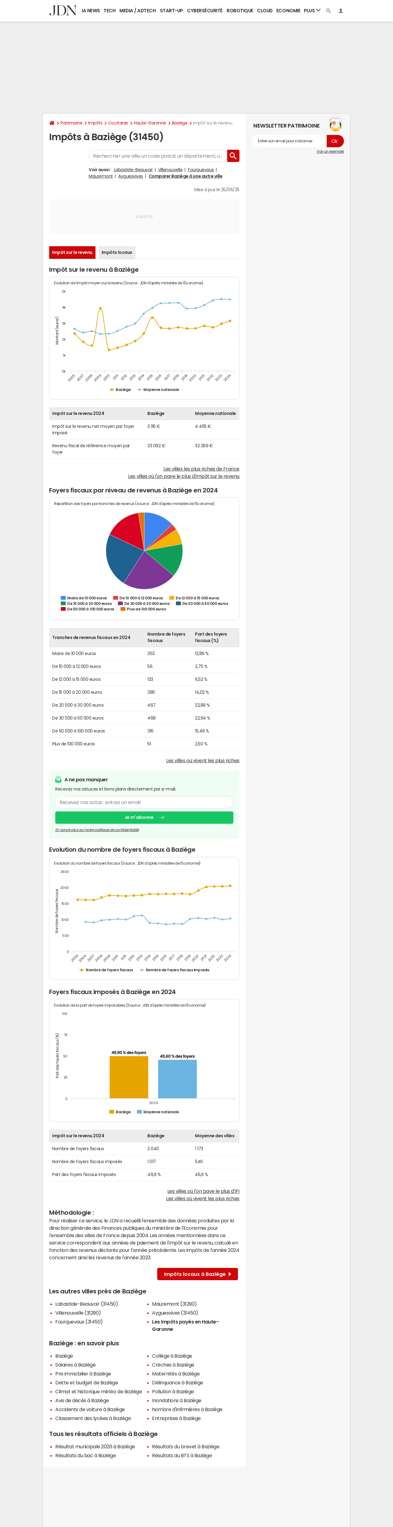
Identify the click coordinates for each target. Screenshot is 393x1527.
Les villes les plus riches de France (201, 468)
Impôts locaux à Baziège (197, 1274)
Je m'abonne (139, 817)
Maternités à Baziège (176, 1373)
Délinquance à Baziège (177, 1382)
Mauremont (101, 176)
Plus (312, 10)
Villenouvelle (170, 170)
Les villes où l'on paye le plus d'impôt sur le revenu (183, 476)
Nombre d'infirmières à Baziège (187, 1409)
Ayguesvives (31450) (175, 1312)
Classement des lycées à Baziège (93, 1418)
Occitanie (118, 123)
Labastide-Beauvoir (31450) (86, 1303)
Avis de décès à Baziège (82, 1400)
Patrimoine (71, 123)
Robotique (240, 10)
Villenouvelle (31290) (78, 1312)
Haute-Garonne (150, 123)
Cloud (265, 10)
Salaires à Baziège (75, 1364)
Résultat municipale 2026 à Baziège (95, 1446)
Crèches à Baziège (173, 1364)
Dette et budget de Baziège (86, 1382)
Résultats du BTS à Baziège (182, 1455)
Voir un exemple (330, 151)
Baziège (180, 123)
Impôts (95, 123)
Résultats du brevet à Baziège (185, 1446)
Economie (288, 10)
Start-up (171, 10)
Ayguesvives (130, 176)
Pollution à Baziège (173, 1391)
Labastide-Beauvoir (133, 170)
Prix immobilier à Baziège (83, 1373)
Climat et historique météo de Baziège (98, 1391)
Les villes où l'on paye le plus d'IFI (203, 1191)
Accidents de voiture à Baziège (90, 1409)
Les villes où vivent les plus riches (202, 760)
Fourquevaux (201, 170)
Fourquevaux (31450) (79, 1321)
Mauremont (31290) (174, 1303)
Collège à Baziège (172, 1355)
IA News (91, 10)
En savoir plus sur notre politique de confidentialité (97, 830)
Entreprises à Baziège (176, 1418)
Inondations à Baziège (176, 1400)
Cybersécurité (205, 10)
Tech (109, 10)
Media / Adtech (137, 10)
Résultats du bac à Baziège (85, 1455)
